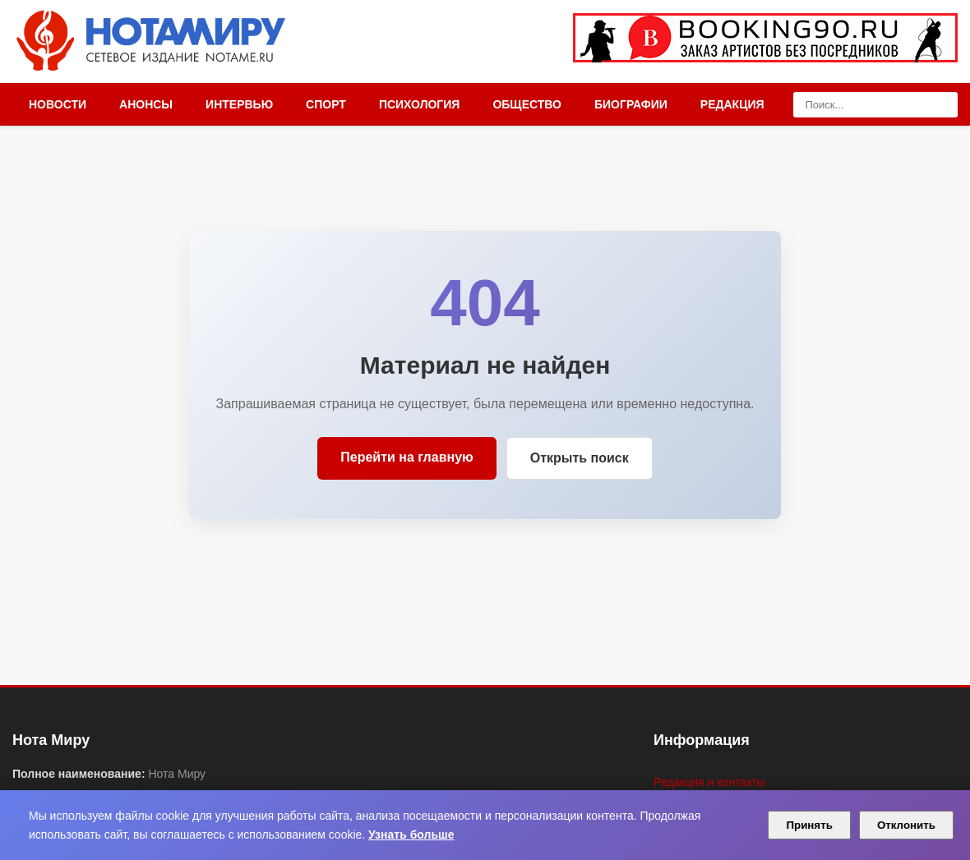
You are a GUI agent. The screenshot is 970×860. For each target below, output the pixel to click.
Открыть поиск (579, 458)
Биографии (630, 104)
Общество (526, 104)
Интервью (239, 104)
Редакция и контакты (709, 782)
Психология (419, 104)
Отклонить (906, 825)
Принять (809, 825)
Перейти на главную (406, 457)
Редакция (732, 104)
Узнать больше (411, 834)
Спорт (326, 104)
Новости (57, 104)
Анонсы (146, 104)
